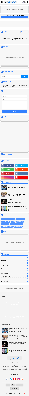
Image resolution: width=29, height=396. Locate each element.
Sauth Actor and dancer (17, 224)
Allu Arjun (5, 219)
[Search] (11, 76)
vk (22, 173)
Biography (12, 219)
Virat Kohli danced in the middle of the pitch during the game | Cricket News (17, 186)
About (13, 385)
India (14, 221)
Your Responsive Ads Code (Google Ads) (15, 57)
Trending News (18, 226)
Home (8, 385)
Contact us (20, 385)
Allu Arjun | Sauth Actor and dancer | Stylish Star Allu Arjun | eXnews (17, 200)
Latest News (20, 221)
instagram (8, 177)
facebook (8, 165)
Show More (24, 31)
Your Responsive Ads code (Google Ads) (14, 9)
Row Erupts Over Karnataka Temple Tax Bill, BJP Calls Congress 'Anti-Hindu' (17, 193)
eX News (23, 393)
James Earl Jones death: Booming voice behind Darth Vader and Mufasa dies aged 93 (18, 208)
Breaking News (21, 219)
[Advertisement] (14, 136)
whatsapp (8, 169)
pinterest (8, 173)
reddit (22, 169)
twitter (22, 165)
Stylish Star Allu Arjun (7, 226)
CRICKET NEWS (6, 221)
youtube (22, 177)
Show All (14, 17)
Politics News (6, 224)
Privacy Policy (14, 388)
